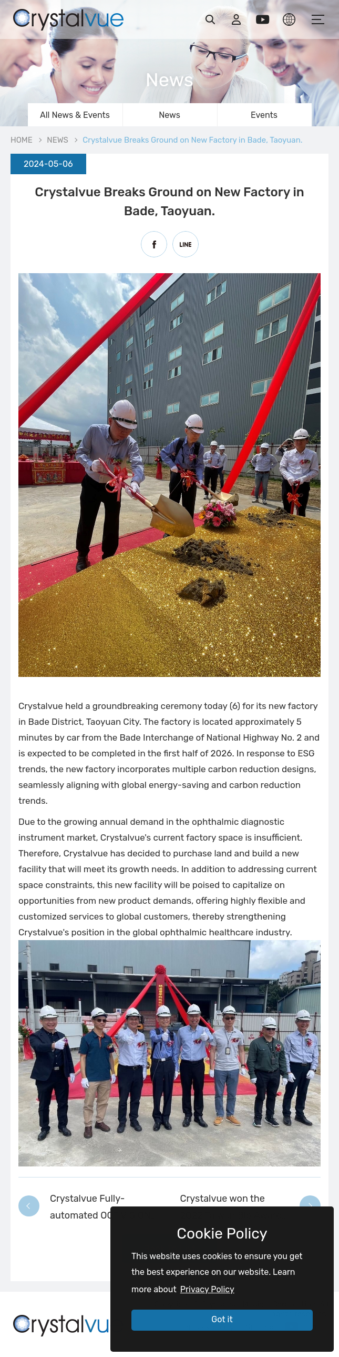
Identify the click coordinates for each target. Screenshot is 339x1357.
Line (185, 244)
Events (264, 115)
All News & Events (75, 115)
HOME (22, 140)
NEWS (57, 140)
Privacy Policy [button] (207, 1289)
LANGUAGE (289, 19)
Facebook (154, 244)
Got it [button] (221, 1319)
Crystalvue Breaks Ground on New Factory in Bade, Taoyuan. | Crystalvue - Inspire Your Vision (68, 18)
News (169, 115)
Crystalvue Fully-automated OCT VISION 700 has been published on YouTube (102, 1208)
